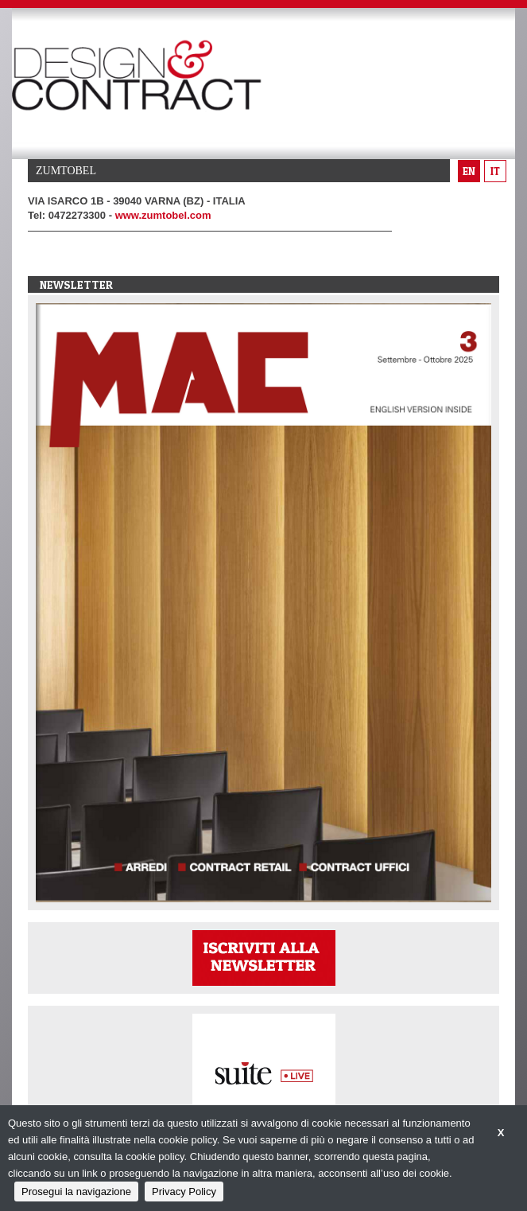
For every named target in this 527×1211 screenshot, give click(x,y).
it (495, 171)
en (469, 171)
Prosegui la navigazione (76, 1191)
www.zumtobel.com (163, 215)
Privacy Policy (184, 1191)
